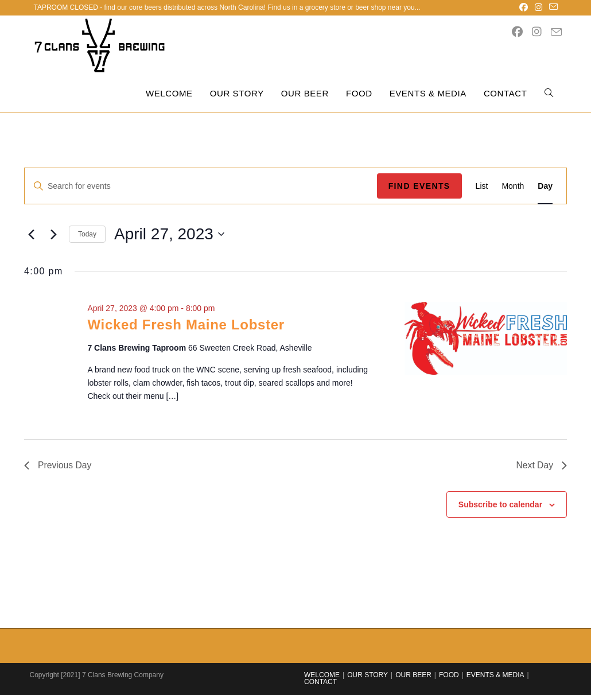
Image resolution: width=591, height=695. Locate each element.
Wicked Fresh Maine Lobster (185, 324)
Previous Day (58, 465)
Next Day (541, 465)
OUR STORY (367, 675)
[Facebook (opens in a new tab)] (523, 7)
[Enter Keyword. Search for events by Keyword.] (201, 186)
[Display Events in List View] (482, 186)
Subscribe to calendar (500, 504)
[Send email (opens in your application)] (552, 7)
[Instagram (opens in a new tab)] (538, 7)
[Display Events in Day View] (545, 186)
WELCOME (322, 675)
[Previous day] (31, 234)
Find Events (419, 186)
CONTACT (320, 682)
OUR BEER (413, 675)
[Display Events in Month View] (512, 186)
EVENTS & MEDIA (495, 675)
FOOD (449, 675)
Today (87, 234)
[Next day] (53, 234)
